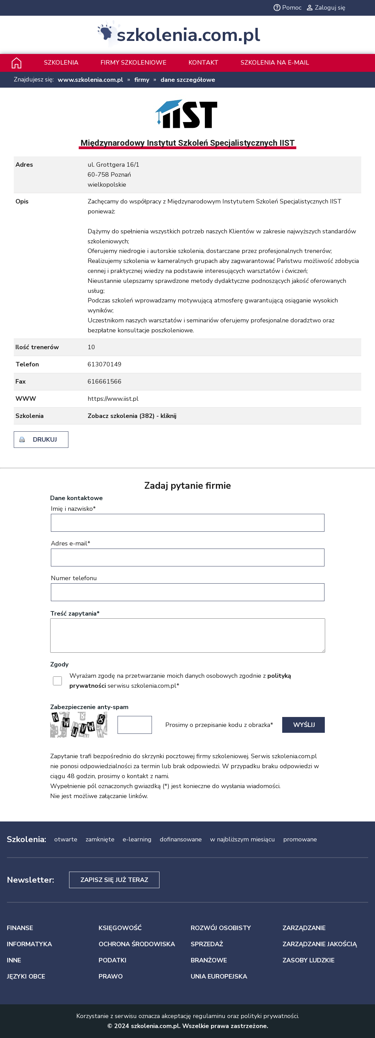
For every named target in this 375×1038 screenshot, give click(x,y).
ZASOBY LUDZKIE (308, 960)
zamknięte (100, 839)
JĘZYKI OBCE (26, 976)
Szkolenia (61, 62)
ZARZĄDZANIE (304, 928)
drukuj (45, 439)
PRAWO (111, 976)
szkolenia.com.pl (188, 34)
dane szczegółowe (188, 80)
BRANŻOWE (209, 960)
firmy (141, 80)
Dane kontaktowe (76, 498)
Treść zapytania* (75, 613)
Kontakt (203, 62)
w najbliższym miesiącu (242, 839)
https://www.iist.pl (113, 399)
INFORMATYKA (29, 944)
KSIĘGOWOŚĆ (120, 928)
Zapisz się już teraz (114, 880)
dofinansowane (181, 839)
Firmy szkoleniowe (133, 62)
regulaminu (209, 1016)
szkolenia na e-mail (275, 62)
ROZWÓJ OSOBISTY (221, 928)
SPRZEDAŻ (207, 944)
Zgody (59, 664)
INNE (14, 960)
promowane (300, 839)
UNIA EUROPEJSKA (219, 976)
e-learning (137, 839)
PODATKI (112, 960)
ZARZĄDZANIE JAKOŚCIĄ (320, 944)
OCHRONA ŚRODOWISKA (137, 944)
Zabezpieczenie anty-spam (89, 707)
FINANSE (20, 928)
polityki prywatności (269, 1016)
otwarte (65, 839)
